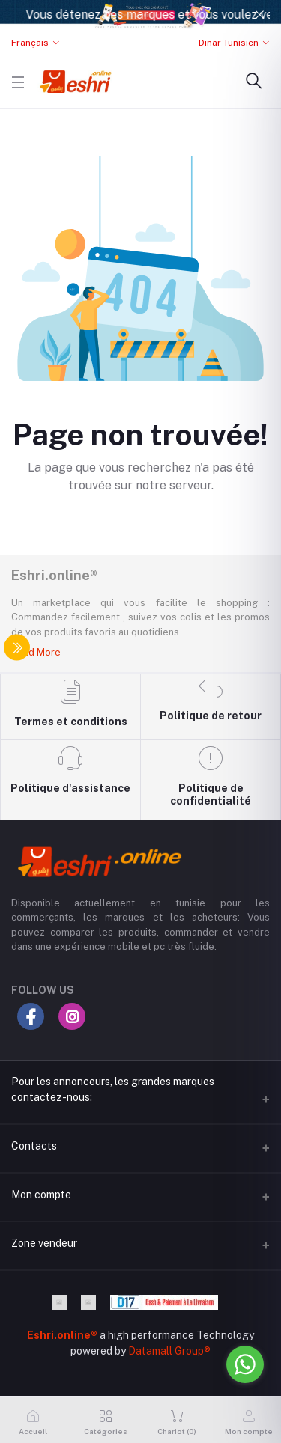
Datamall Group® (169, 1351)
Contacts (34, 1146)
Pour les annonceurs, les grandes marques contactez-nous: (112, 1089)
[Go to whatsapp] (245, 1364)
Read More (36, 652)
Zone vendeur (44, 1243)
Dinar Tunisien (229, 42)
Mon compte (41, 1195)
